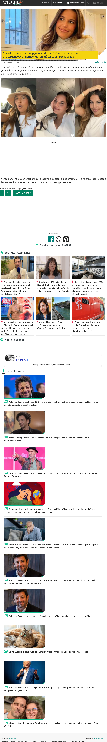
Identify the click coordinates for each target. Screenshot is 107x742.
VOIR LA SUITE (23, 193)
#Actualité (100, 62)
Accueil (45, 3)
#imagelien (98, 738)
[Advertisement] (53, 160)
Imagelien (12, 738)
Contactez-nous (75, 3)
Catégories (57, 3)
